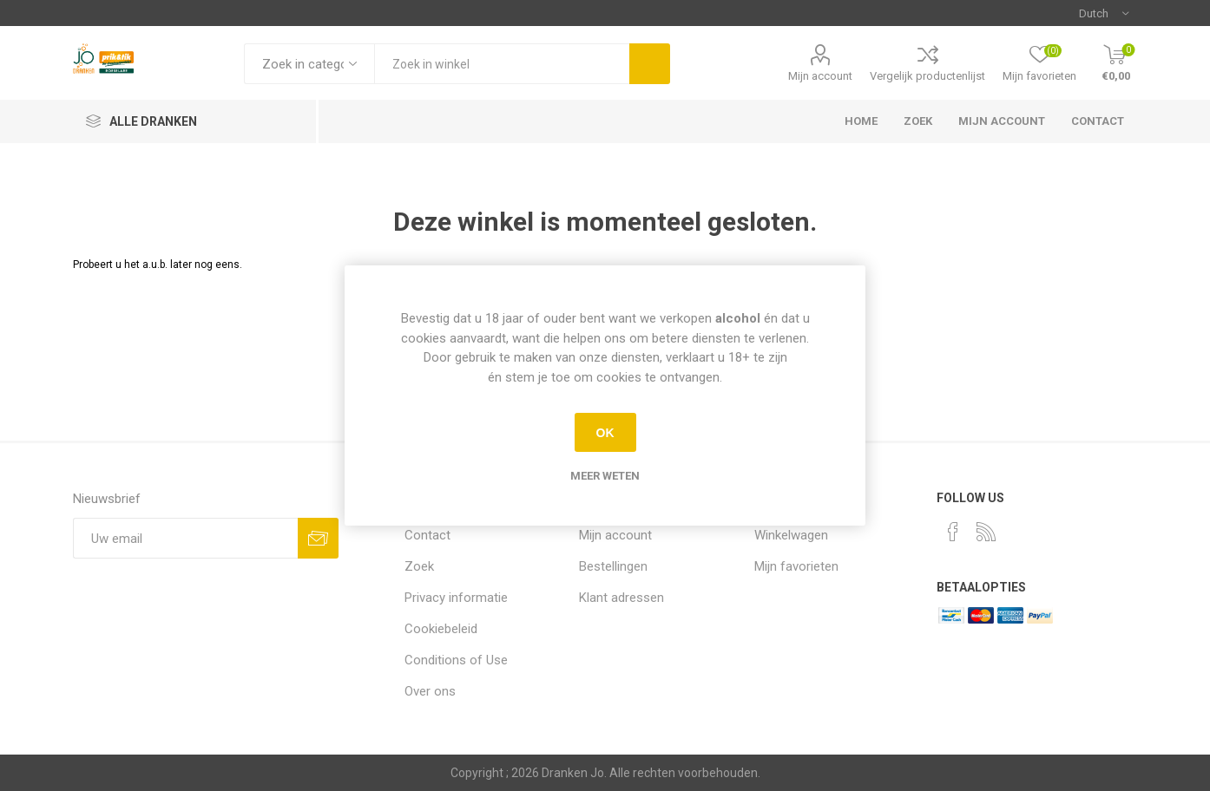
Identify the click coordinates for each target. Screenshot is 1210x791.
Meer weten (605, 475)
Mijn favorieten (796, 566)
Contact (1097, 120)
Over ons (430, 691)
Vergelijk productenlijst (927, 75)
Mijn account (820, 75)
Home (861, 120)
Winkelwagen (791, 535)
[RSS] (986, 532)
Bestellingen (613, 566)
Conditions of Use (456, 660)
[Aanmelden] (186, 538)
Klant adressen (621, 597)
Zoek (918, 120)
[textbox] (501, 63)
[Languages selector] (1103, 13)
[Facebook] (953, 532)
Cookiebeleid (440, 629)
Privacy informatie (456, 597)
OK (605, 433)
